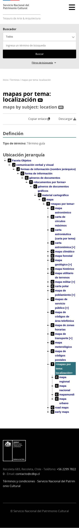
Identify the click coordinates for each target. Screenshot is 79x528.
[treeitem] (19, 160)
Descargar (67, 119)
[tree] (39, 289)
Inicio (5, 79)
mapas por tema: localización (36, 79)
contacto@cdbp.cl (28, 474)
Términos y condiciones (19, 481)
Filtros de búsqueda (42, 62)
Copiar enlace (39, 119)
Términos (15, 79)
